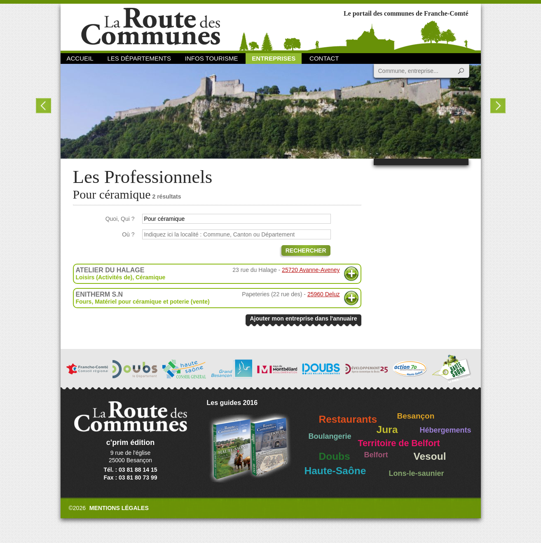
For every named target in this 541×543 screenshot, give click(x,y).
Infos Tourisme (211, 58)
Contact (324, 58)
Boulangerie (330, 436)
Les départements (139, 58)
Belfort (376, 455)
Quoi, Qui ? (120, 218)
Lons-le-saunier (416, 473)
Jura (387, 429)
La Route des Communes (150, 26)
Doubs (334, 456)
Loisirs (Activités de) (104, 277)
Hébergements (445, 430)
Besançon (416, 416)
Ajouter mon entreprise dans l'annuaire (303, 318)
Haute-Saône (335, 470)
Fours (84, 301)
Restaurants (348, 419)
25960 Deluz (323, 294)
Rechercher (306, 250)
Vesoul (430, 456)
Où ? (128, 234)
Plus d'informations (351, 274)
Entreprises (273, 58)
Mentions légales (119, 508)
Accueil (80, 58)
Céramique (150, 277)
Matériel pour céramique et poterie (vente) (152, 301)
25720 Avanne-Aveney (311, 270)
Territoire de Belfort (399, 443)
